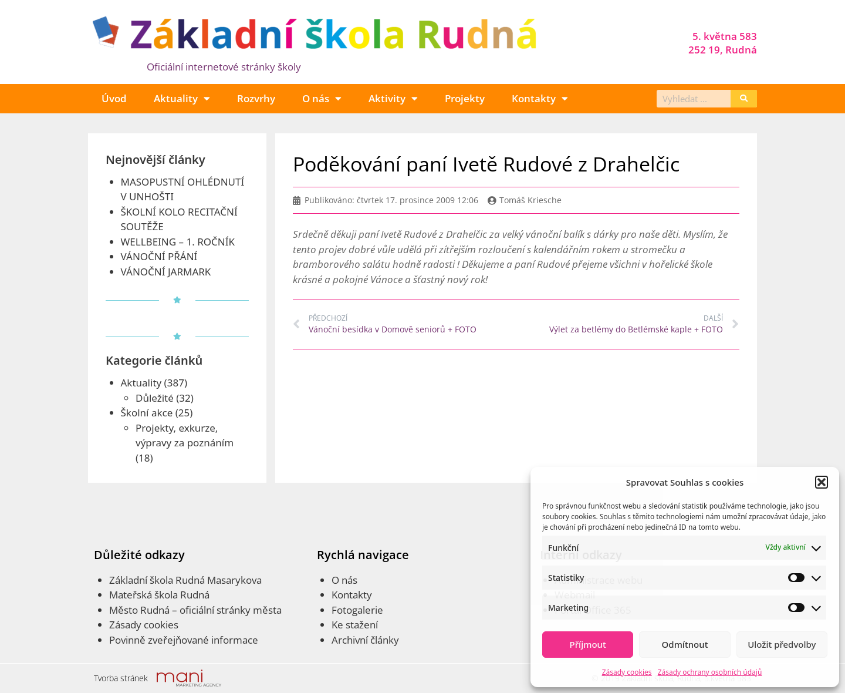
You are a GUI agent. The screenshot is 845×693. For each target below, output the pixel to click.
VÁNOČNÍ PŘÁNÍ (159, 256)
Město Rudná (139, 610)
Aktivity (393, 98)
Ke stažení (355, 624)
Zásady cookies (627, 672)
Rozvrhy (256, 98)
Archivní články (365, 640)
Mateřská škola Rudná (159, 594)
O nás (322, 98)
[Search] (744, 98)
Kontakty (540, 98)
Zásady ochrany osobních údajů (710, 672)
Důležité (155, 398)
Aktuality (182, 98)
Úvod (114, 98)
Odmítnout (685, 644)
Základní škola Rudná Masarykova (185, 580)
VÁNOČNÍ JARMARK (166, 271)
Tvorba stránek (121, 678)
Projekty (465, 98)
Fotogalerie (357, 610)
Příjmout (588, 644)
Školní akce (147, 412)
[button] (821, 482)
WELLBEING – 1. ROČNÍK (178, 241)
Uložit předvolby (782, 644)
